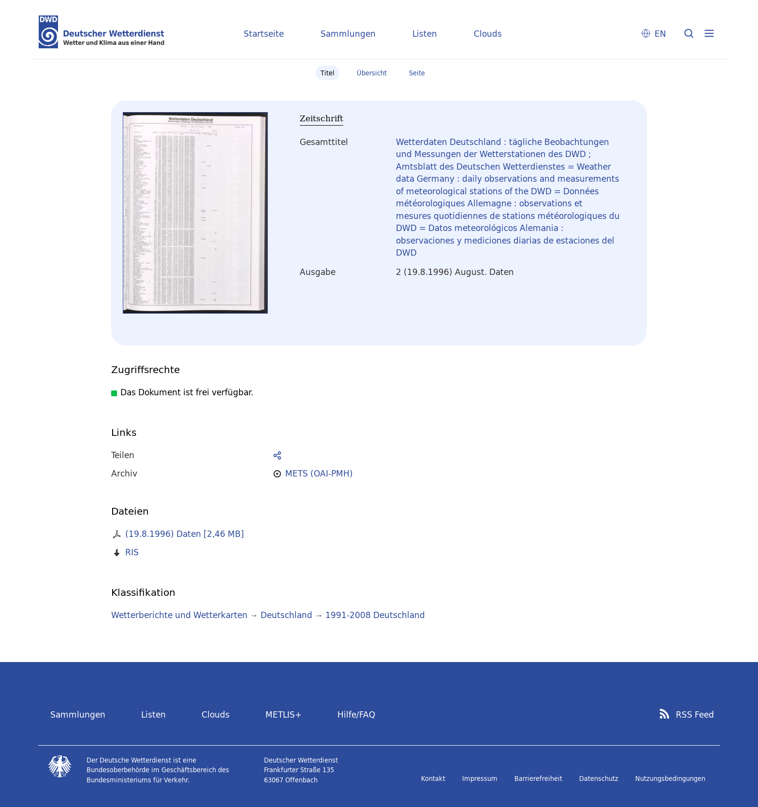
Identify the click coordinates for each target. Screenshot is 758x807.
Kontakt (433, 778)
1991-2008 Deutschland (375, 615)
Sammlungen (348, 34)
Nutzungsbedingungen (670, 778)
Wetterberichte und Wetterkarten (179, 615)
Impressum (479, 778)
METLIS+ (283, 714)
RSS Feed (695, 715)
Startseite (264, 34)
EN (660, 34)
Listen (424, 34)
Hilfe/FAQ (356, 714)
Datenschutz (598, 778)
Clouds (488, 34)
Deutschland (286, 615)
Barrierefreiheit (538, 778)
